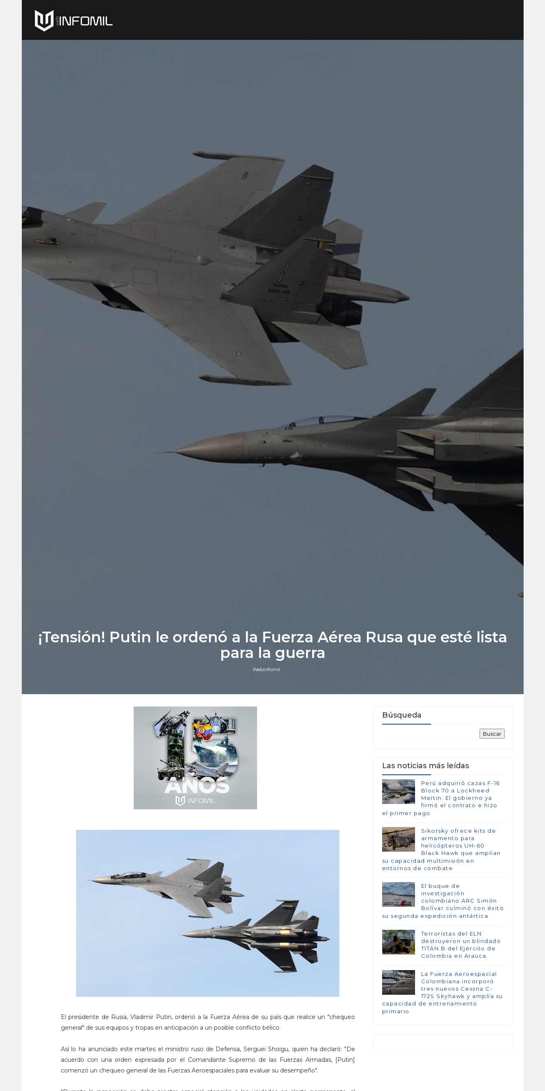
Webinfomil (266, 669)
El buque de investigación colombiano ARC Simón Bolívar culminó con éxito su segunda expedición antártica (443, 901)
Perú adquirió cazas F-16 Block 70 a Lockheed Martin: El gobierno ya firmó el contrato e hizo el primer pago (441, 798)
